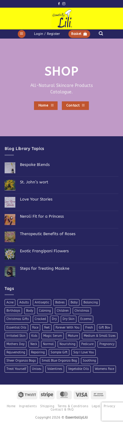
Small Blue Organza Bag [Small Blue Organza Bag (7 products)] (59, 361)
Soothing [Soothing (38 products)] (89, 361)
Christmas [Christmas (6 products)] (82, 311)
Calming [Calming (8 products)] (45, 311)
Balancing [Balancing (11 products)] (90, 302)
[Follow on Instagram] (63, 4)
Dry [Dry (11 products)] (54, 319)
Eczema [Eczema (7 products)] (85, 319)
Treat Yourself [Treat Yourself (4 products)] (16, 369)
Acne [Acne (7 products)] (9, 302)
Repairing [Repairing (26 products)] (38, 352)
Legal (96, 406)
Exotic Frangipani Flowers (44, 251)
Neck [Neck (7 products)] (33, 344)
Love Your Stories (36, 199)
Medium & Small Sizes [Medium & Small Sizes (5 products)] (100, 336)
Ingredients (28, 406)
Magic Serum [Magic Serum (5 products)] (52, 336)
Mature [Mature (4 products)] (73, 336)
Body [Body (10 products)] (29, 311)
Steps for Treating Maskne (44, 268)
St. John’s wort (34, 182)
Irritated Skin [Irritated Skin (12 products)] (15, 336)
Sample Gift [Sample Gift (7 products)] (59, 352)
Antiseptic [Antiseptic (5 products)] (42, 302)
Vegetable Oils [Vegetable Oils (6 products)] (78, 369)
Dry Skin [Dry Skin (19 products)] (69, 319)
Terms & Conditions (73, 406)
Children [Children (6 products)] (63, 311)
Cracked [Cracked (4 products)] (40, 319)
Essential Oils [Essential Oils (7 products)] (16, 327)
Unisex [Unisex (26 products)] (36, 369)
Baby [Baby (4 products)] (74, 302)
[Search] (101, 33)
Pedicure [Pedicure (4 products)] (87, 344)
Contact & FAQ (62, 410)
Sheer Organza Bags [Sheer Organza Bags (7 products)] (21, 361)
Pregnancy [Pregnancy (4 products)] (106, 344)
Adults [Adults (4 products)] (24, 302)
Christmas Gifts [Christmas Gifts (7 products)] (17, 319)
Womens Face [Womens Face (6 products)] (104, 369)
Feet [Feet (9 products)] (47, 327)
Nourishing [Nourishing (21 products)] (67, 344)
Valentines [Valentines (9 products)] (54, 369)
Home (11, 406)
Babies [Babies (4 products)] (60, 302)
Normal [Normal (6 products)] (48, 344)
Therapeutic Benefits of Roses (47, 233)
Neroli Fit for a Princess (42, 216)
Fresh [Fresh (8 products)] (89, 327)
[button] (21, 34)
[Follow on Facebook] (59, 4)
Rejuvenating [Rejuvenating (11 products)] (15, 352)
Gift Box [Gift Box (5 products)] (104, 327)
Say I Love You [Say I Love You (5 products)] (83, 352)
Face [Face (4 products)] (35, 327)
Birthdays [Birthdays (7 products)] (13, 311)
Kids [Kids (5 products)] (34, 336)
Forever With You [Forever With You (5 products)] (67, 327)
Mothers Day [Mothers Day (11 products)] (15, 344)
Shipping (47, 406)
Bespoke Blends (35, 164)
